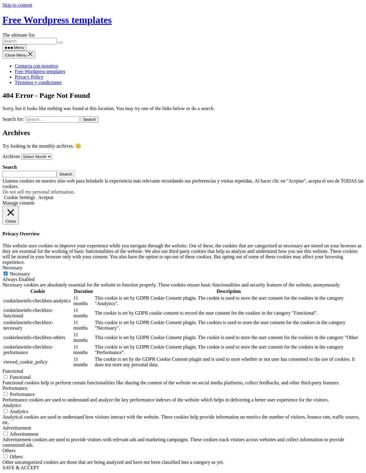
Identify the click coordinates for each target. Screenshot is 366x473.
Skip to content (17, 5)
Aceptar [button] (46, 197)
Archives (11, 156)
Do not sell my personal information (37, 191)
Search (9, 167)
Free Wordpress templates (57, 19)
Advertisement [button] (16, 428)
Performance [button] (15, 388)
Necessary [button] (12, 267)
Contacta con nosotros (36, 65)
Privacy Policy (29, 76)
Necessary (20, 273)
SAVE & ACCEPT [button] (20, 467)
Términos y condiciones (38, 82)
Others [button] (9, 450)
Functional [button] (12, 371)
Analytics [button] (11, 405)
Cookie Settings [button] (19, 197)
